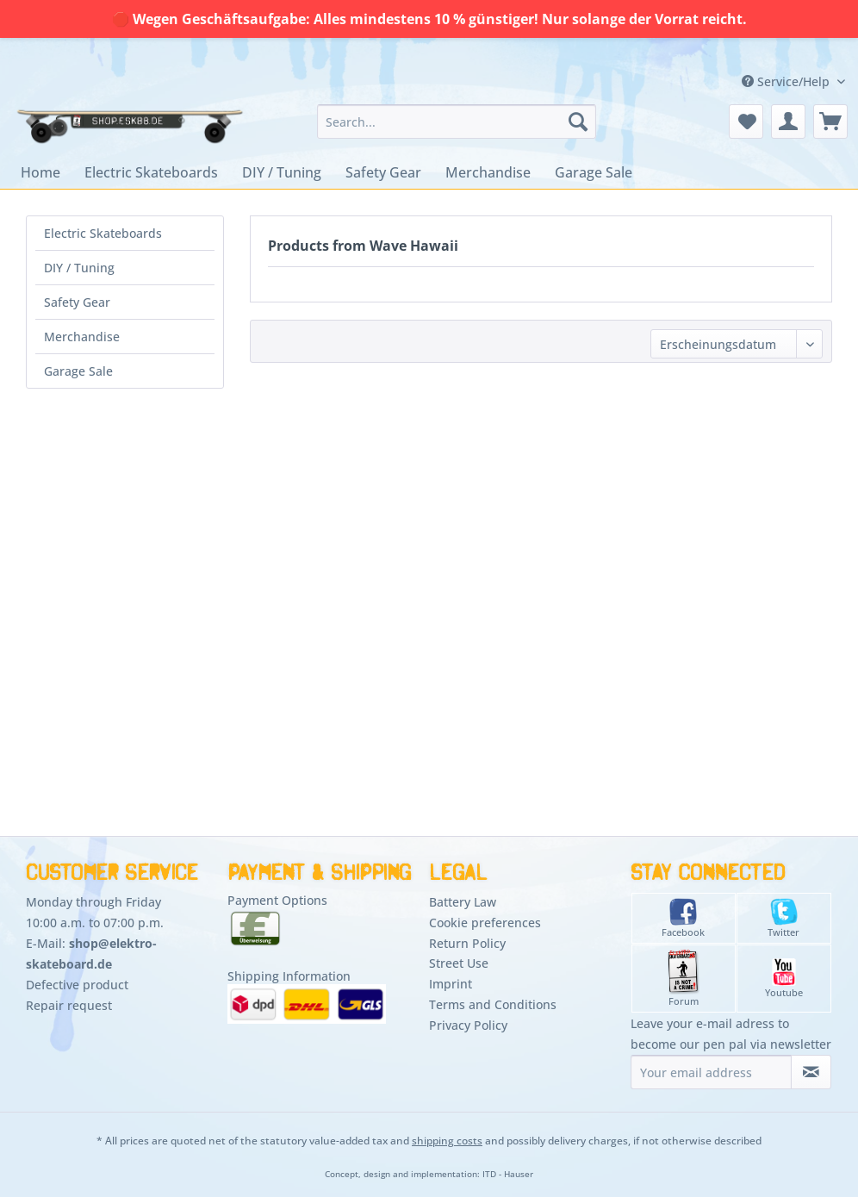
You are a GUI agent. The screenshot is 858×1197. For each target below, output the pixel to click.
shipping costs (447, 1140)
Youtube (784, 978)
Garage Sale (78, 371)
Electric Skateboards (103, 233)
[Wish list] (746, 121)
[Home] (40, 172)
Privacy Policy (468, 1025)
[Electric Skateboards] (151, 172)
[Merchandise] (488, 172)
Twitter (783, 918)
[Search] (578, 121)
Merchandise (82, 336)
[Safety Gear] (383, 172)
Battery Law (462, 902)
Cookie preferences (485, 922)
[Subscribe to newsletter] (811, 1072)
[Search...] (456, 121)
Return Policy (467, 943)
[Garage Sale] (593, 172)
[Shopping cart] (830, 121)
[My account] (788, 121)
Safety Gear (77, 302)
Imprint (450, 984)
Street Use (458, 963)
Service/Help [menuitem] (787, 81)
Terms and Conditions (492, 1004)
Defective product (77, 984)
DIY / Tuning (79, 267)
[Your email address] (711, 1072)
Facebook (683, 918)
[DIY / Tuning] (281, 172)
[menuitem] (456, 121)
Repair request (69, 1005)
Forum (683, 978)
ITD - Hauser (507, 1174)
